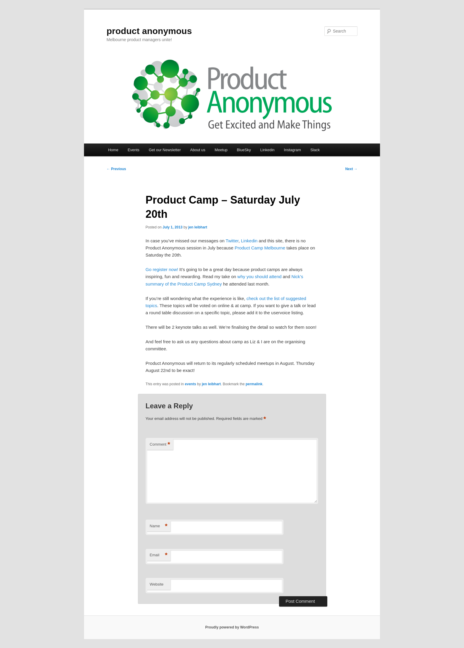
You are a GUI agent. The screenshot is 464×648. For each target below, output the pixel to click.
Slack (315, 150)
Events (133, 150)
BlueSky (244, 150)
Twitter (232, 240)
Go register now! (162, 269)
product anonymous (149, 31)
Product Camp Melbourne (260, 247)
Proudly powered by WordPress (232, 627)
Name (158, 526)
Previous (116, 169)
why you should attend (259, 276)
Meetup (221, 150)
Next (351, 169)
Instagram (292, 150)
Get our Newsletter (165, 150)
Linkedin (267, 150)
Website (157, 584)
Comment (160, 444)
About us (197, 150)
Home (113, 150)
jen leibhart (197, 227)
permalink (254, 384)
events (190, 384)
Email (158, 555)
